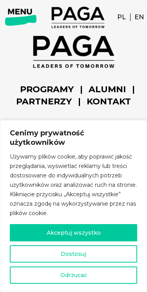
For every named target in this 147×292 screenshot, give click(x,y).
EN (139, 17)
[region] (73, 206)
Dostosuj (73, 253)
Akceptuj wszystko (74, 232)
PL (121, 17)
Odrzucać (73, 275)
